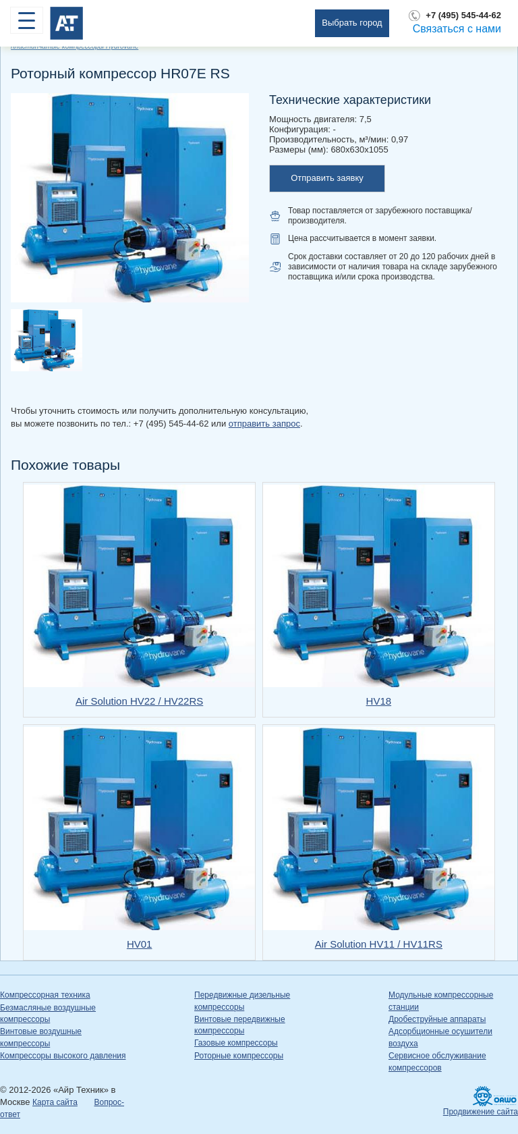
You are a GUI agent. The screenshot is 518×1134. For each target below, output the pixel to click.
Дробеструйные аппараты (437, 1019)
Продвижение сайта (480, 1111)
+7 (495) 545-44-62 (463, 15)
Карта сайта (55, 1102)
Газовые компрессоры (236, 1043)
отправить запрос (264, 423)
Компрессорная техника (45, 995)
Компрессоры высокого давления (62, 1055)
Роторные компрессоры (238, 1055)
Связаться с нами (457, 28)
